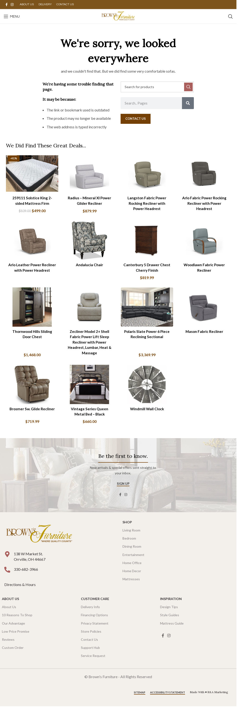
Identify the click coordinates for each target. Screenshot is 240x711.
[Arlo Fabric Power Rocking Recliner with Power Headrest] (205, 173)
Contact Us (89, 641)
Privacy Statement (94, 625)
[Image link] (39, 535)
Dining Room (131, 548)
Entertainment (133, 556)
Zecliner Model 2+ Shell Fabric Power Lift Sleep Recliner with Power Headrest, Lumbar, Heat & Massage (89, 343)
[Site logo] (118, 16)
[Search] (230, 16)
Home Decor (131, 573)
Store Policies (91, 633)
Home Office (132, 564)
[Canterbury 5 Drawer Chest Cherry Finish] (147, 241)
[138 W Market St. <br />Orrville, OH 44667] (7, 556)
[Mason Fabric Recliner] (205, 308)
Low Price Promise (15, 633)
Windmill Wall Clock (147, 410)
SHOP (127, 523)
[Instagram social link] (12, 4)
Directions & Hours (20, 586)
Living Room (131, 532)
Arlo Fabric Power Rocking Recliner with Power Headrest (205, 202)
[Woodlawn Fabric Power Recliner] (205, 241)
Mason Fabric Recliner (205, 332)
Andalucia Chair (89, 264)
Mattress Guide (172, 625)
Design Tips (169, 608)
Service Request (93, 657)
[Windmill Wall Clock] (147, 386)
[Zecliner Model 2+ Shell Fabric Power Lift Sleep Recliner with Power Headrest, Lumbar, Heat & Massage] (89, 308)
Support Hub (90, 649)
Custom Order (13, 649)
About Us (10, 600)
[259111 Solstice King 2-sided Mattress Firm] (31, 173)
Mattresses (131, 581)
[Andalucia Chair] (89, 241)
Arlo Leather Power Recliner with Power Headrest (31, 269)
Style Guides (169, 617)
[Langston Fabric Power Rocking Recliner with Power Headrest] (147, 173)
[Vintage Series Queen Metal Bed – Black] (89, 386)
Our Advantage (13, 625)
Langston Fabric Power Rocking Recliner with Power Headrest (147, 202)
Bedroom (129, 540)
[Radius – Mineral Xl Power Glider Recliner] (89, 173)
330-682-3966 (26, 571)
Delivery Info (90, 608)
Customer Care (95, 600)
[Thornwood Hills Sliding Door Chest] (31, 308)
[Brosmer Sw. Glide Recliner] (31, 386)
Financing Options (94, 617)
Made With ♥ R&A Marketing (209, 694)
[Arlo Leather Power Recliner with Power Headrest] (31, 241)
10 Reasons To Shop (17, 617)
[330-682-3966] (7, 571)
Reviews (8, 641)
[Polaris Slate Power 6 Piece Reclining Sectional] (147, 308)
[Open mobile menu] (11, 16)
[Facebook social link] (6, 4)
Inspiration (171, 600)
